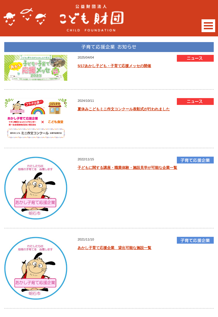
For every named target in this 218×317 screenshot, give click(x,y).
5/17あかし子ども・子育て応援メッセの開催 (114, 66)
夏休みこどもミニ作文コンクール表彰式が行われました (123, 109)
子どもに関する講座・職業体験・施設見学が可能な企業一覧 (127, 167)
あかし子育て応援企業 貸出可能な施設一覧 (114, 248)
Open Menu (208, 25)
